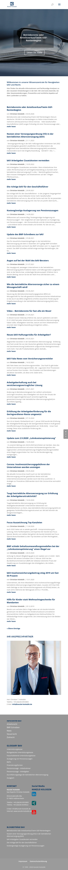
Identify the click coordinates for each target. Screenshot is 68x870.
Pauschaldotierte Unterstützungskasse (21, 755)
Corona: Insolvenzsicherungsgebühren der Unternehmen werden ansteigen (28, 466)
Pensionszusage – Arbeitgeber (18, 771)
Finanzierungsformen (15, 765)
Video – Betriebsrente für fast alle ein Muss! (29, 311)
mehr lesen (11, 126)
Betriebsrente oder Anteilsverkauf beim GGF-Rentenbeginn (29, 830)
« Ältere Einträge (13, 628)
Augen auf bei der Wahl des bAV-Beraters (28, 260)
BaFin (9, 762)
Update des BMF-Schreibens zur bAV (25, 234)
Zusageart (10, 778)
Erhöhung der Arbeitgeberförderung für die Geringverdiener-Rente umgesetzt (29, 413)
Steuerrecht (12, 734)
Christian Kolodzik (17, 114)
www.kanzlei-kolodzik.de (23, 811)
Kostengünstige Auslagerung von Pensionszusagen (32, 210)
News (9, 730)
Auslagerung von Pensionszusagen (19, 759)
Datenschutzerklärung (38, 861)
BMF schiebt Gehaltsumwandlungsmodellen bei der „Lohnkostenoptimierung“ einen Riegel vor (33, 547)
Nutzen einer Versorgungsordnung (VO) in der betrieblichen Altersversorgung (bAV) (30, 135)
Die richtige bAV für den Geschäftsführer (27, 186)
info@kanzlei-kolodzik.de (22, 704)
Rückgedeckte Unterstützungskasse (20, 752)
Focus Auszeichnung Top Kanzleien (24, 522)
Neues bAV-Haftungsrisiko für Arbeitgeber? (29, 334)
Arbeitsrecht (12, 724)
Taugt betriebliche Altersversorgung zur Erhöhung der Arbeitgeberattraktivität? (32, 495)
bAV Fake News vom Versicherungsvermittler (30, 358)
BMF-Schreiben (13, 727)
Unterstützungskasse (14, 749)
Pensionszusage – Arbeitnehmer (19, 768)
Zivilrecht (11, 737)
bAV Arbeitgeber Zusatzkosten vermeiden (28, 160)
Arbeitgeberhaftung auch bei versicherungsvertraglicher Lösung (24, 384)
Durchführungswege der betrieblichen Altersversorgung (27, 775)
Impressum (23, 861)
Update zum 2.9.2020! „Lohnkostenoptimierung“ (31, 438)
